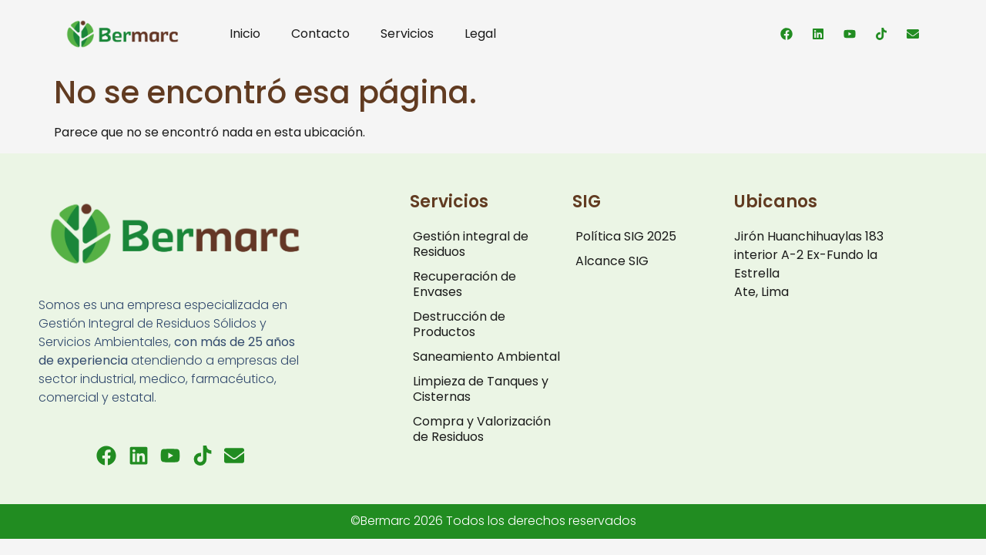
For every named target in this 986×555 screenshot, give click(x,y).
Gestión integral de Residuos (470, 244)
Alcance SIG (612, 261)
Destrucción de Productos (459, 324)
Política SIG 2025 (625, 236)
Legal (480, 33)
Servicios (407, 33)
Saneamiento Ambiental (486, 356)
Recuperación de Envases (464, 284)
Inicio (245, 33)
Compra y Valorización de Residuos (482, 429)
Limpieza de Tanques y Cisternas (480, 388)
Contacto (320, 33)
